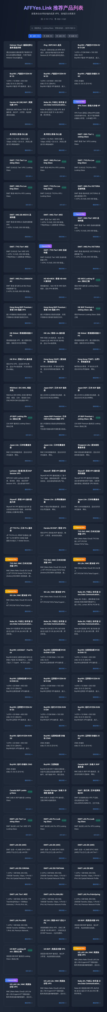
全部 (35, 36)
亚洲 (48, 36)
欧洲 (73, 36)
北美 (60, 36)
